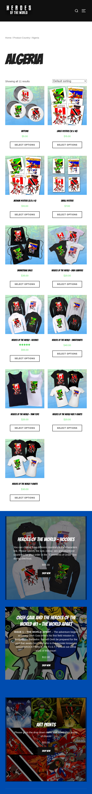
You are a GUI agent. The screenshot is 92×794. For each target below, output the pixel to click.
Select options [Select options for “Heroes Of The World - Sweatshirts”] (67, 361)
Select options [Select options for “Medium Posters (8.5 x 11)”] (25, 222)
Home (8, 45)
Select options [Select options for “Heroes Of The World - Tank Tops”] (25, 435)
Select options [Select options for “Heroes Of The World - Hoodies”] (25, 366)
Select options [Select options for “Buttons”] (25, 152)
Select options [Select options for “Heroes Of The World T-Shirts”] (25, 505)
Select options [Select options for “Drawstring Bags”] (25, 291)
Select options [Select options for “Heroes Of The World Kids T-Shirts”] (67, 435)
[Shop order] (69, 88)
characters (71, 554)
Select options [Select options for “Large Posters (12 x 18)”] (67, 152)
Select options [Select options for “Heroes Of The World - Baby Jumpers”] (67, 291)
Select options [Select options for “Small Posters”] (67, 222)
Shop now (46, 580)
